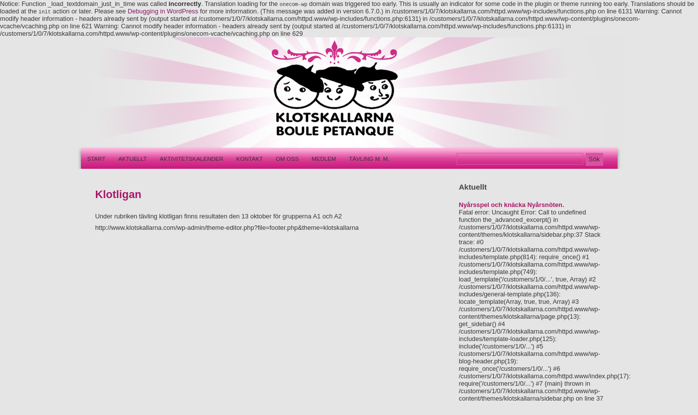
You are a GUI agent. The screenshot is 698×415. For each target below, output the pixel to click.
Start (96, 159)
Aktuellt (132, 159)
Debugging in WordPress (163, 11)
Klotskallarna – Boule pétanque (329, 92)
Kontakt (249, 159)
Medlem (323, 159)
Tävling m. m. (369, 159)
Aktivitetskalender (192, 159)
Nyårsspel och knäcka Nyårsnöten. (511, 204)
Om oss (287, 159)
